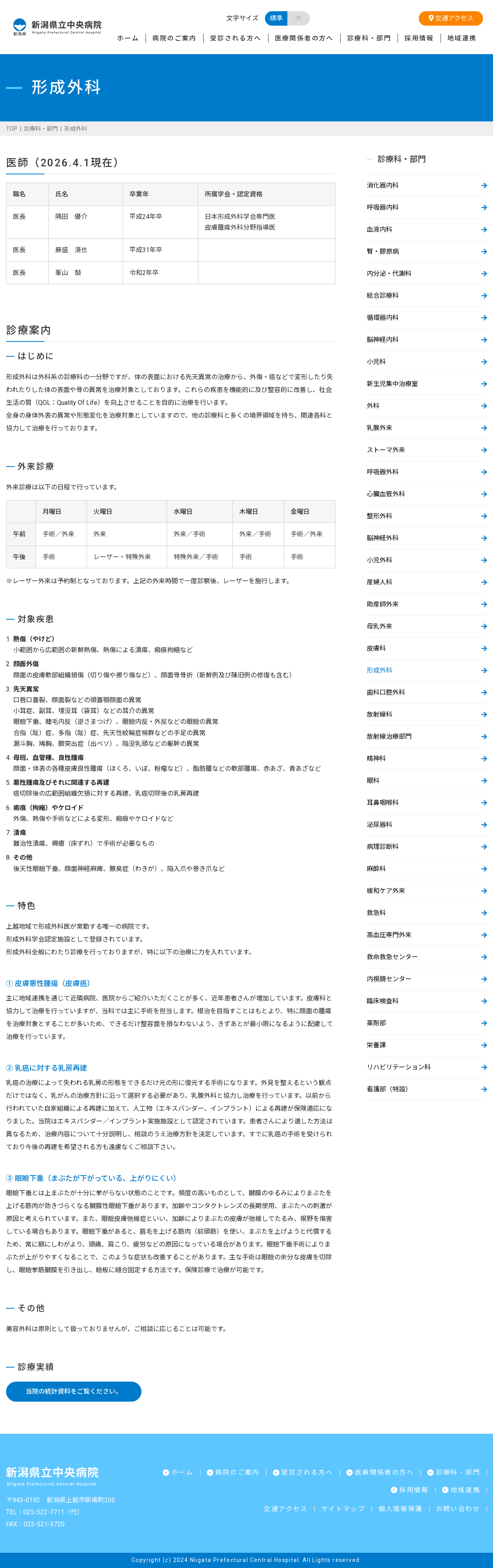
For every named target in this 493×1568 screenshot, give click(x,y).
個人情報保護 (400, 1509)
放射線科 (379, 714)
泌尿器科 (379, 824)
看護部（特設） (389, 1089)
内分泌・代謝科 (389, 273)
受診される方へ (236, 38)
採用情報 (419, 38)
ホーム (128, 38)
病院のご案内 (174, 38)
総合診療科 (383, 295)
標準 (276, 18)
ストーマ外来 (386, 450)
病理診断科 (383, 847)
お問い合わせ (458, 1509)
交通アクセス (451, 18)
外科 (373, 406)
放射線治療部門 (389, 736)
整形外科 (379, 516)
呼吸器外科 (383, 472)
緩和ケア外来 (386, 891)
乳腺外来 (379, 428)
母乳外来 (379, 626)
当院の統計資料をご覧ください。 (74, 1391)
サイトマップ (343, 1509)
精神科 (376, 758)
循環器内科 (383, 317)
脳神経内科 (383, 340)
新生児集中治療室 (392, 384)
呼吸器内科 (383, 207)
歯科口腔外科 (386, 692)
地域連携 (462, 38)
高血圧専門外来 (389, 935)
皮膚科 (376, 648)
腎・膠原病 (383, 251)
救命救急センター (392, 957)
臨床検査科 (383, 1001)
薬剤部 (376, 1023)
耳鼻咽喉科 (383, 802)
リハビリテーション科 (399, 1067)
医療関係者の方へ (304, 38)
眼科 (373, 780)
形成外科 (379, 670)
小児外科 (379, 560)
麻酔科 (376, 869)
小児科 (376, 362)
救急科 (376, 913)
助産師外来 (383, 604)
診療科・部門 (369, 38)
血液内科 (379, 229)
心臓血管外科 (386, 494)
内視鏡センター (389, 979)
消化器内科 (383, 185)
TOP (11, 128)
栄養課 (376, 1045)
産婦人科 (379, 582)
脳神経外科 (383, 538)
